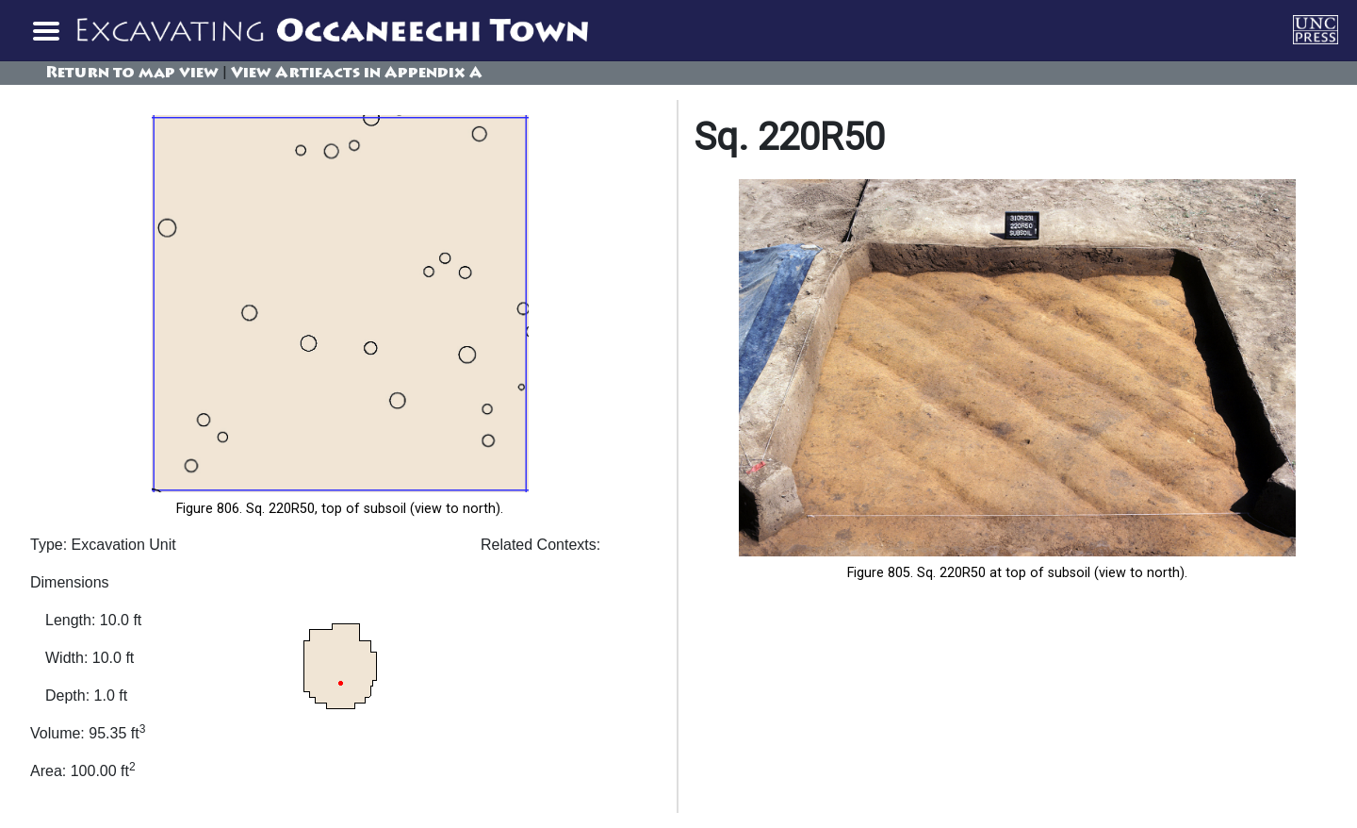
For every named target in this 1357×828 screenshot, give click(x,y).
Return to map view (132, 73)
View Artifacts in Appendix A (356, 73)
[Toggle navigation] (45, 30)
